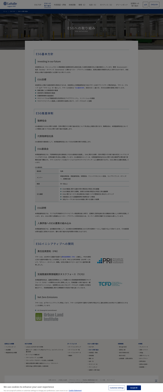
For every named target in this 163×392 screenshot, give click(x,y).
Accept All (133, 389)
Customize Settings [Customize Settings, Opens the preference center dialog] (117, 389)
